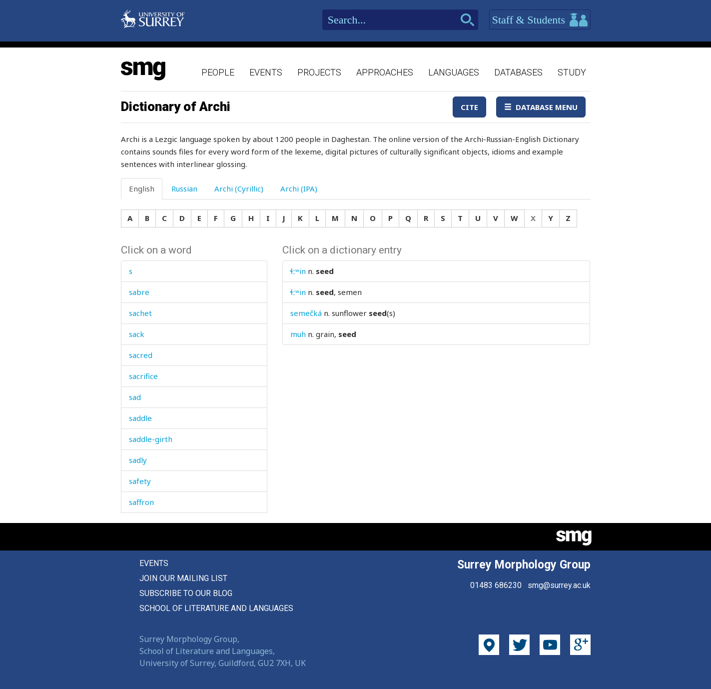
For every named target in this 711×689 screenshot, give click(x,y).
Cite (469, 107)
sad (135, 397)
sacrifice (143, 376)
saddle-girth (150, 439)
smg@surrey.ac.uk (559, 585)
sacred (140, 355)
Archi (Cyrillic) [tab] (238, 189)
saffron (141, 502)
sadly (138, 460)
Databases (518, 72)
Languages (453, 72)
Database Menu (541, 107)
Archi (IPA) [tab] (298, 189)
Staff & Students (540, 20)
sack (136, 334)
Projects (319, 72)
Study (572, 72)
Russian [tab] (184, 189)
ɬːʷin (298, 271)
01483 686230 (496, 585)
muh (298, 334)
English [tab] (141, 189)
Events (265, 72)
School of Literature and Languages (216, 608)
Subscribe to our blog (185, 593)
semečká (306, 313)
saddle (140, 418)
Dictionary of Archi (175, 106)
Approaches (384, 72)
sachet (140, 313)
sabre (139, 292)
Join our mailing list (183, 578)
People (217, 72)
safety (140, 481)
